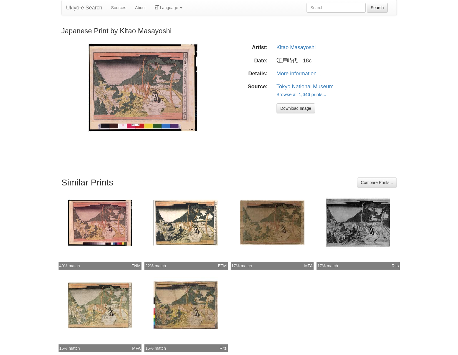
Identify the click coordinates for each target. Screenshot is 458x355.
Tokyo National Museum (305, 86)
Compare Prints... (377, 182)
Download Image (295, 108)
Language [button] (168, 7)
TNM (136, 265)
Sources (118, 7)
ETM (222, 265)
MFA (308, 265)
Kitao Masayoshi (296, 47)
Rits (395, 265)
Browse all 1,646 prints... (301, 94)
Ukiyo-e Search (84, 8)
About (140, 7)
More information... (299, 74)
